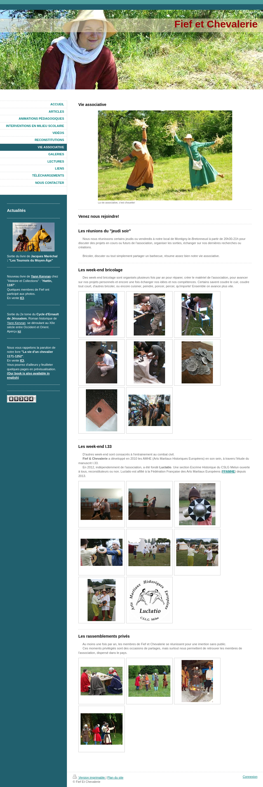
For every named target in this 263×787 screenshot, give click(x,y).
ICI (22, 298)
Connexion (250, 776)
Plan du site (115, 777)
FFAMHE (228, 471)
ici (19, 331)
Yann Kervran (41, 276)
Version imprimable (89, 777)
